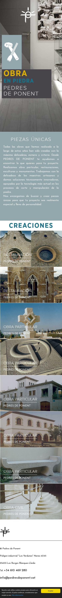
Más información (17, 595)
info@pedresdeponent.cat (17, 577)
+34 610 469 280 (15, 570)
